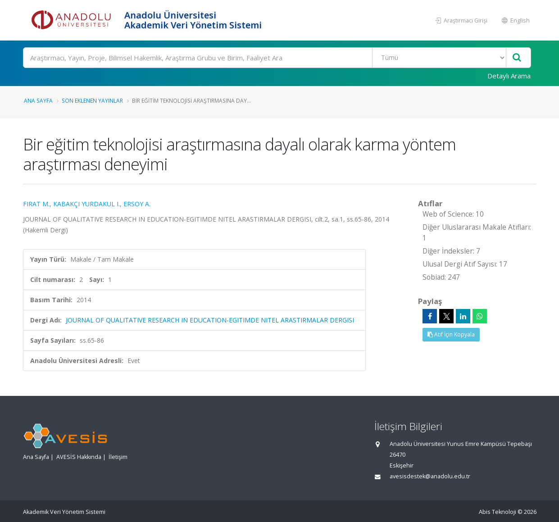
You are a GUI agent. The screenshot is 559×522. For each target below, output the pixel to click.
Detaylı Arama (509, 75)
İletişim (118, 457)
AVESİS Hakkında (78, 457)
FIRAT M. (36, 204)
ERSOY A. (136, 204)
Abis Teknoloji (497, 512)
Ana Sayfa (38, 100)
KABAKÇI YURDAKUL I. (86, 204)
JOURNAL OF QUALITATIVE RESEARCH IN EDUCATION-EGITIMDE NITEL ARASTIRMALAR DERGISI (210, 320)
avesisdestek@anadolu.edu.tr (430, 476)
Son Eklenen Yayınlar (92, 100)
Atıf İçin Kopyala (451, 334)
